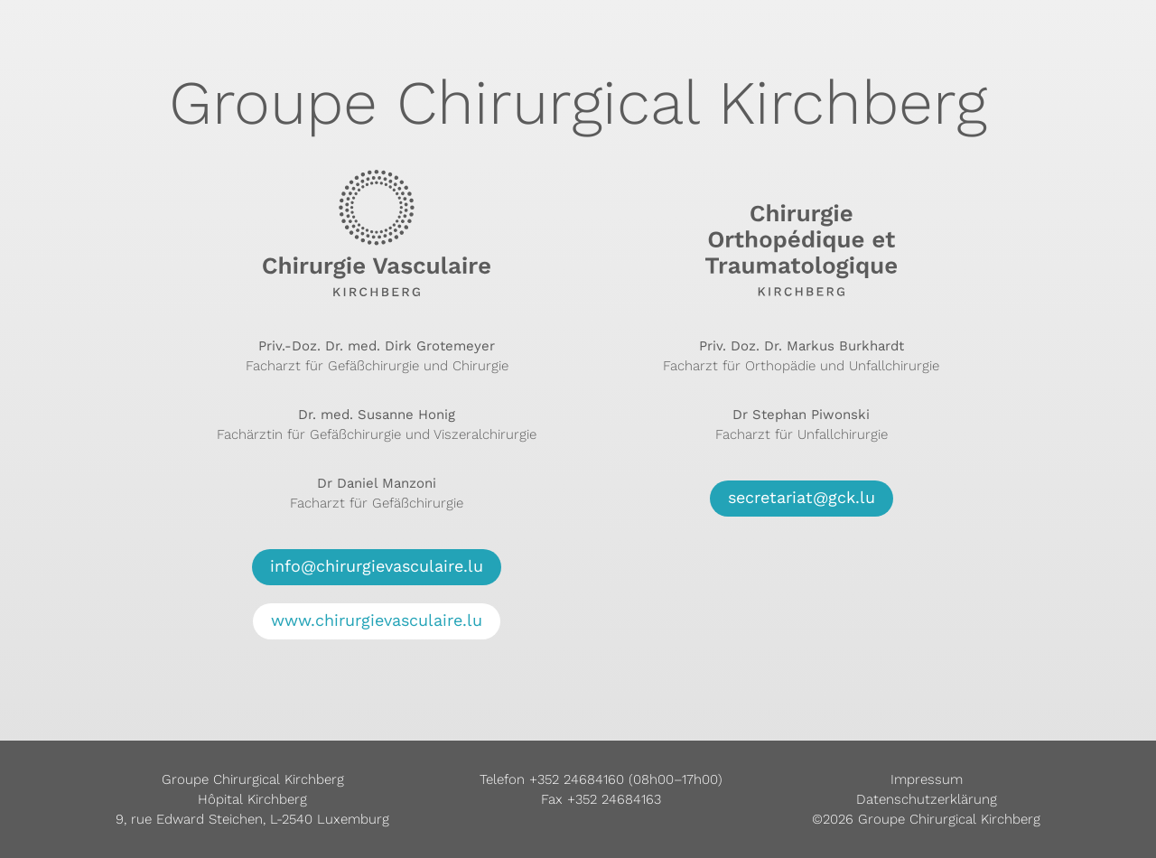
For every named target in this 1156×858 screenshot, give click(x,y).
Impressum (926, 779)
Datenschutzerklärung (926, 799)
